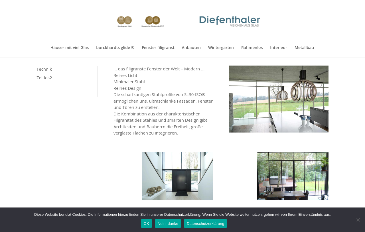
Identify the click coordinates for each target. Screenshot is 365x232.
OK (146, 223)
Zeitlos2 (44, 77)
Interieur (278, 48)
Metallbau (304, 48)
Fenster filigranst (158, 48)
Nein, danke (168, 223)
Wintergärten (221, 48)
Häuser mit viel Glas (69, 48)
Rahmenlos (252, 48)
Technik (44, 69)
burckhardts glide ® (115, 48)
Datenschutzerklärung (205, 223)
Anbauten (191, 48)
